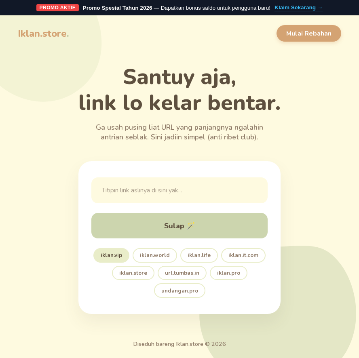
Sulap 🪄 (179, 226)
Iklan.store (43, 33)
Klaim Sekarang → (299, 7)
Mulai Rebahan (309, 33)
